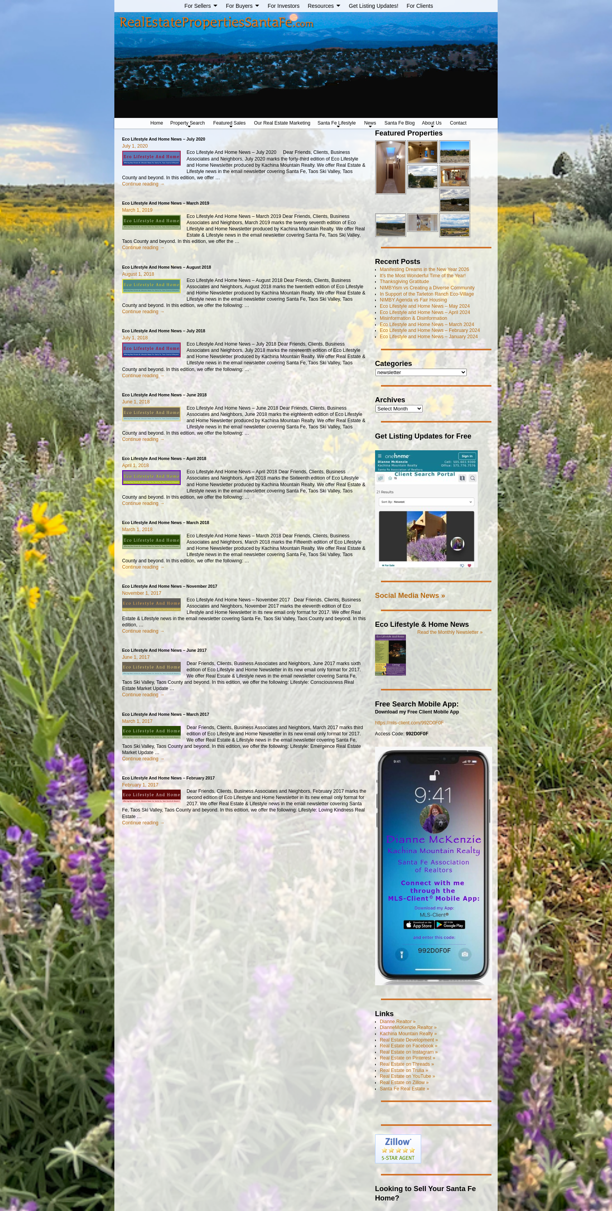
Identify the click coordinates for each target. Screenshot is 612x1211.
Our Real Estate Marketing (282, 123)
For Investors (284, 6)
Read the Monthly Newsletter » (450, 632)
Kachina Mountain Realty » (408, 1033)
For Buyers (239, 6)
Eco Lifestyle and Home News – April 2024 (425, 312)
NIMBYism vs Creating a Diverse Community (427, 288)
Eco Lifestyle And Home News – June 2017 (164, 650)
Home (156, 123)
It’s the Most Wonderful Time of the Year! (423, 275)
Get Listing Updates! (374, 6)
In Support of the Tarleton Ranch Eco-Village (427, 294)
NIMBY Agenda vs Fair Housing (413, 300)
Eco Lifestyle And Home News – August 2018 (166, 267)
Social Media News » (410, 595)
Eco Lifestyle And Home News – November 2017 (169, 586)
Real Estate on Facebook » (409, 1046)
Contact (458, 123)
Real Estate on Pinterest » (407, 1058)
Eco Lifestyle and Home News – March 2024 (427, 324)
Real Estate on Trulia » (404, 1070)
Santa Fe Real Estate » (404, 1089)
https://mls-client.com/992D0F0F (409, 723)
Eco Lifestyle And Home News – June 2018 (164, 394)
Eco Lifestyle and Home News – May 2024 (425, 306)
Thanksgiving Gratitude (404, 281)
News (370, 123)
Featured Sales (229, 123)
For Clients (420, 6)
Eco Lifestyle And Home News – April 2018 (164, 458)
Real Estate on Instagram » (409, 1052)
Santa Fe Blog (399, 123)
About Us (431, 123)
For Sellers (198, 6)
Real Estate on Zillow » (404, 1082)
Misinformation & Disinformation (413, 318)
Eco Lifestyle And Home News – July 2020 (163, 139)
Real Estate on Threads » (407, 1064)
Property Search (187, 123)
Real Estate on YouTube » (407, 1076)
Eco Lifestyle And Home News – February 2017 (168, 778)
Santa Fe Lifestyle (336, 123)
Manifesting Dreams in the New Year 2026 (424, 269)
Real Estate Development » (409, 1040)
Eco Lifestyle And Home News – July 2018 (163, 330)
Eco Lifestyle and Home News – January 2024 (429, 336)
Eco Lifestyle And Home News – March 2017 (165, 714)
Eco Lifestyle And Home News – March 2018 (165, 522)
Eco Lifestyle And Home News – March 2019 (165, 203)
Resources (321, 6)
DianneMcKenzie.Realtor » (408, 1027)
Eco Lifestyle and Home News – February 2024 (430, 330)
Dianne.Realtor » (398, 1021)
